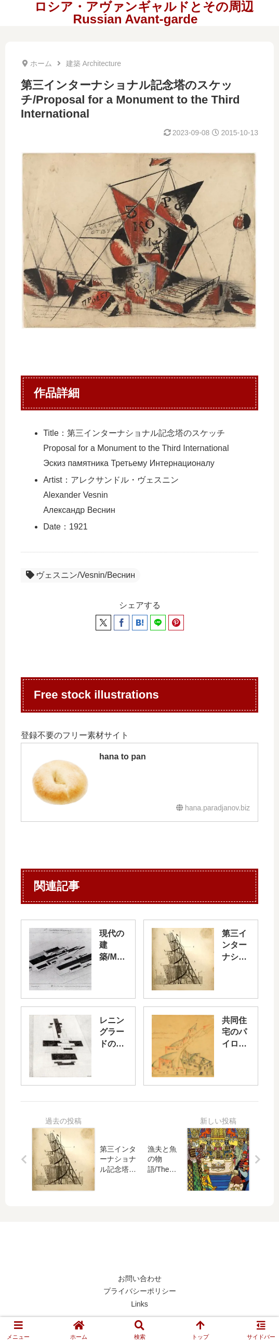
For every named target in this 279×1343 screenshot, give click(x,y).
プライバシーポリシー (139, 1291)
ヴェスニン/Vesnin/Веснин (80, 575)
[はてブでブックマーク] (140, 622)
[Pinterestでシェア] (176, 622)
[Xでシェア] (103, 622)
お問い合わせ (140, 1278)
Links (139, 1304)
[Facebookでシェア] (121, 622)
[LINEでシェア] (158, 622)
